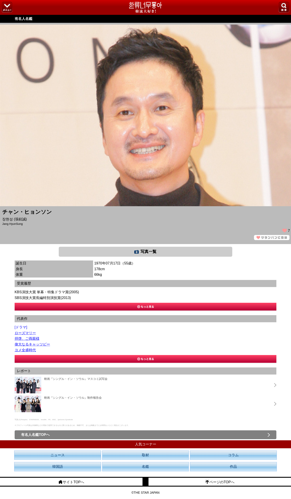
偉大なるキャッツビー (32, 344)
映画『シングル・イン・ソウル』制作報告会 (73, 397)
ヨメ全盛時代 (25, 350)
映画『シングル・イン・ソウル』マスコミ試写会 (75, 379)
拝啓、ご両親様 (27, 338)
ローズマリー (25, 333)
